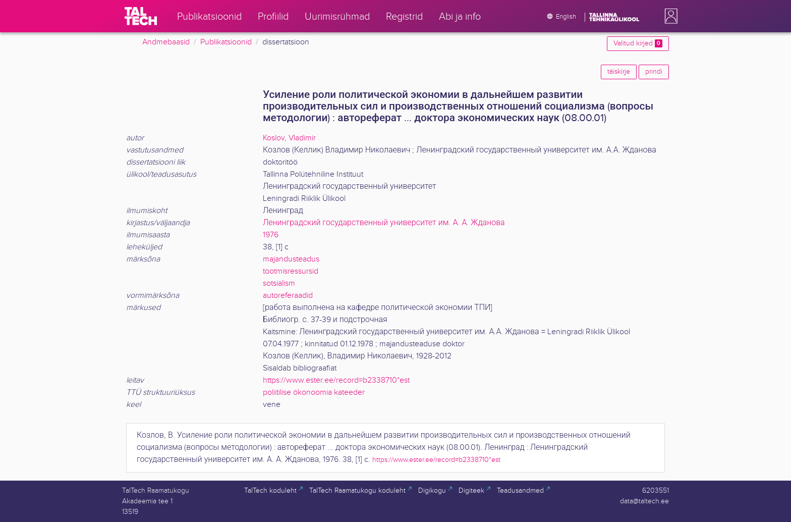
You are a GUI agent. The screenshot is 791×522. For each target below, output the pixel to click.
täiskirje (618, 72)
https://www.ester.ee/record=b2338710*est (336, 380)
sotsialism (279, 283)
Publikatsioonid (226, 42)
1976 (270, 235)
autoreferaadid (288, 295)
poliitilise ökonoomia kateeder (314, 392)
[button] (669, 16)
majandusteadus (291, 259)
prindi (653, 72)
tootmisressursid (290, 271)
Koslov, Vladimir (289, 138)
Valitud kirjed (637, 43)
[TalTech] (141, 16)
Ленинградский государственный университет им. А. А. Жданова (384, 223)
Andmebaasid (166, 42)
